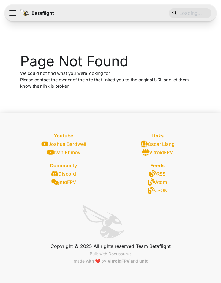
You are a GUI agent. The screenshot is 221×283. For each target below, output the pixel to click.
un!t (143, 260)
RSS (157, 173)
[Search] (190, 13)
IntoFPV (63, 182)
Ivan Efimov (63, 152)
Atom (157, 182)
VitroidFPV (157, 152)
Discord (63, 174)
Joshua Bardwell (63, 144)
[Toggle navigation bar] (12, 13)
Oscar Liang (158, 144)
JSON (158, 190)
